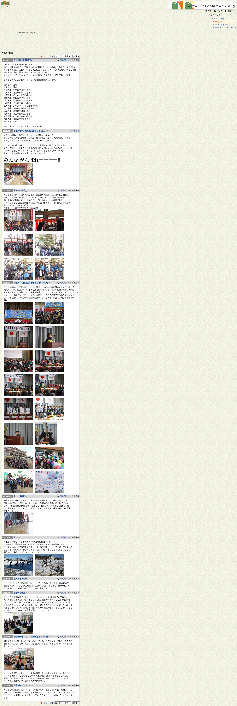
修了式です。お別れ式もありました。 (31, 131)
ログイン (230, 11)
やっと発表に (20, 496)
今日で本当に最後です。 (24, 60)
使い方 (218, 11)
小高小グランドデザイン (224, 27)
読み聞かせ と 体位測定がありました (32, 637)
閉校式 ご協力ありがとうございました (32, 283)
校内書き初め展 (20, 579)
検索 (207, 11)
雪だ (17, 537)
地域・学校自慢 (220, 24)
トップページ (218, 19)
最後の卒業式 (20, 190)
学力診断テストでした (23, 685)
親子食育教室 (20, 593)
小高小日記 (219, 22)
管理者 (63, 60)
